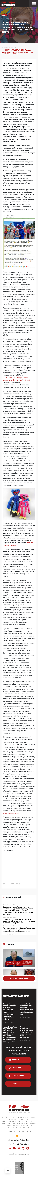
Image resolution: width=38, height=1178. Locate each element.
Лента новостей (12, 897)
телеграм (14, 1060)
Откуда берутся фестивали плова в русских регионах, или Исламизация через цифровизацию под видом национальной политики (9, 1011)
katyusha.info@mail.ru (20, 1140)
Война (4, 15)
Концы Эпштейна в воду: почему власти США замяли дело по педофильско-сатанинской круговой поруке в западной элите (10, 1033)
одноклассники (16, 1076)
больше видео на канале (19, 978)
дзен (13, 1083)
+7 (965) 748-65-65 (20, 1144)
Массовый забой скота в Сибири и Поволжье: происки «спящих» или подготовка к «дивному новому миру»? (26, 1009)
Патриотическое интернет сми (19, 1112)
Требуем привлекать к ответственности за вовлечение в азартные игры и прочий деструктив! (26, 1032)
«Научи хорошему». (11, 813)
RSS (20, 1136)
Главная (5, 48)
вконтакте (15, 1068)
